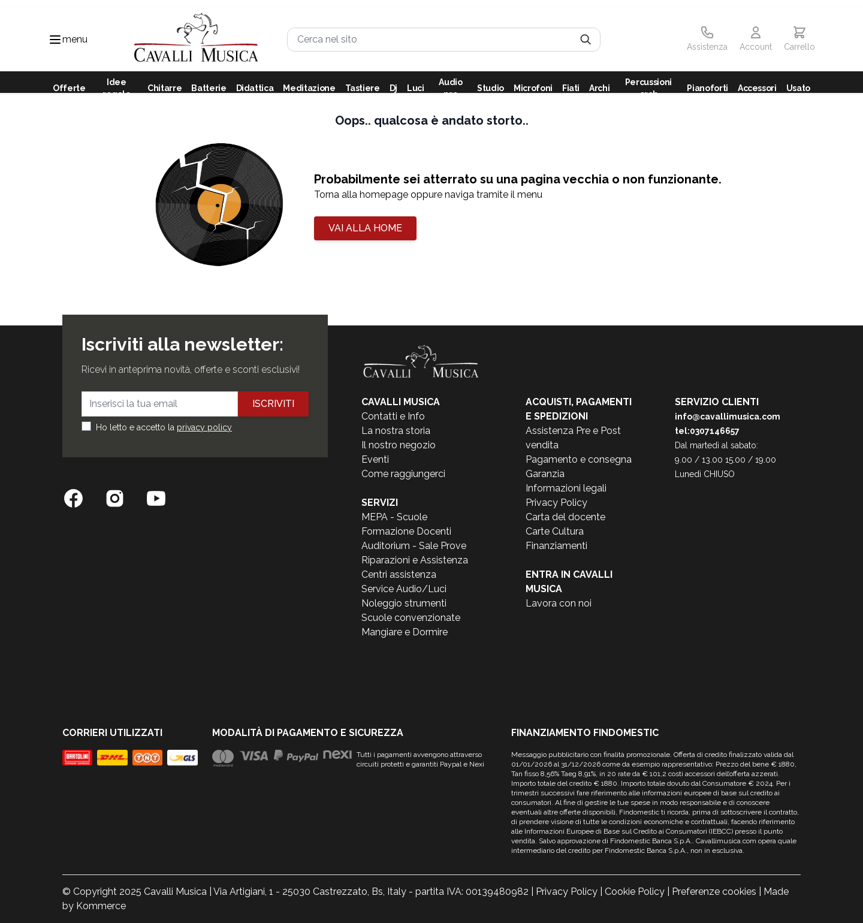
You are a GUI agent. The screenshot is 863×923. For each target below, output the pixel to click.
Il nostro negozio (398, 445)
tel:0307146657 (707, 431)
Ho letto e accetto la (164, 427)
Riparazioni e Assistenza (414, 560)
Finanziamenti (556, 545)
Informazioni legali (566, 488)
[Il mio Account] (756, 39)
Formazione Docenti (406, 531)
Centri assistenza (398, 574)
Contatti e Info (393, 416)
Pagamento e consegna (579, 459)
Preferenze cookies (714, 891)
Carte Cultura (555, 531)
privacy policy (204, 427)
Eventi (375, 459)
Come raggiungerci (403, 473)
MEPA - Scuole (394, 517)
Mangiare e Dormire (404, 632)
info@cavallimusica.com (727, 416)
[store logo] (196, 39)
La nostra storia (395, 430)
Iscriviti (273, 403)
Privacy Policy (556, 502)
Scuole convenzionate (410, 617)
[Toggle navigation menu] (55, 39)
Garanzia (545, 473)
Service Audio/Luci (403, 589)
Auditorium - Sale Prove (413, 545)
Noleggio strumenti (403, 603)
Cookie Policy (635, 891)
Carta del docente (565, 517)
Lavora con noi (559, 603)
